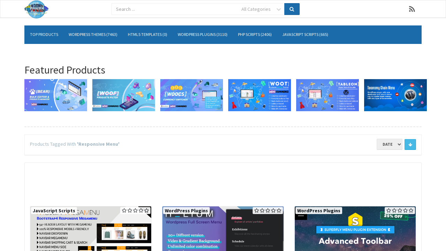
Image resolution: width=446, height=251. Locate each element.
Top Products (44, 34)
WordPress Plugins (186, 210)
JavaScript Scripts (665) (305, 34)
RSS (412, 9)
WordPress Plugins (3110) (203, 34)
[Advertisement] (223, 183)
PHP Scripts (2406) (255, 34)
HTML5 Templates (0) (147, 34)
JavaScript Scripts (54, 210)
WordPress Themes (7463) (93, 34)
